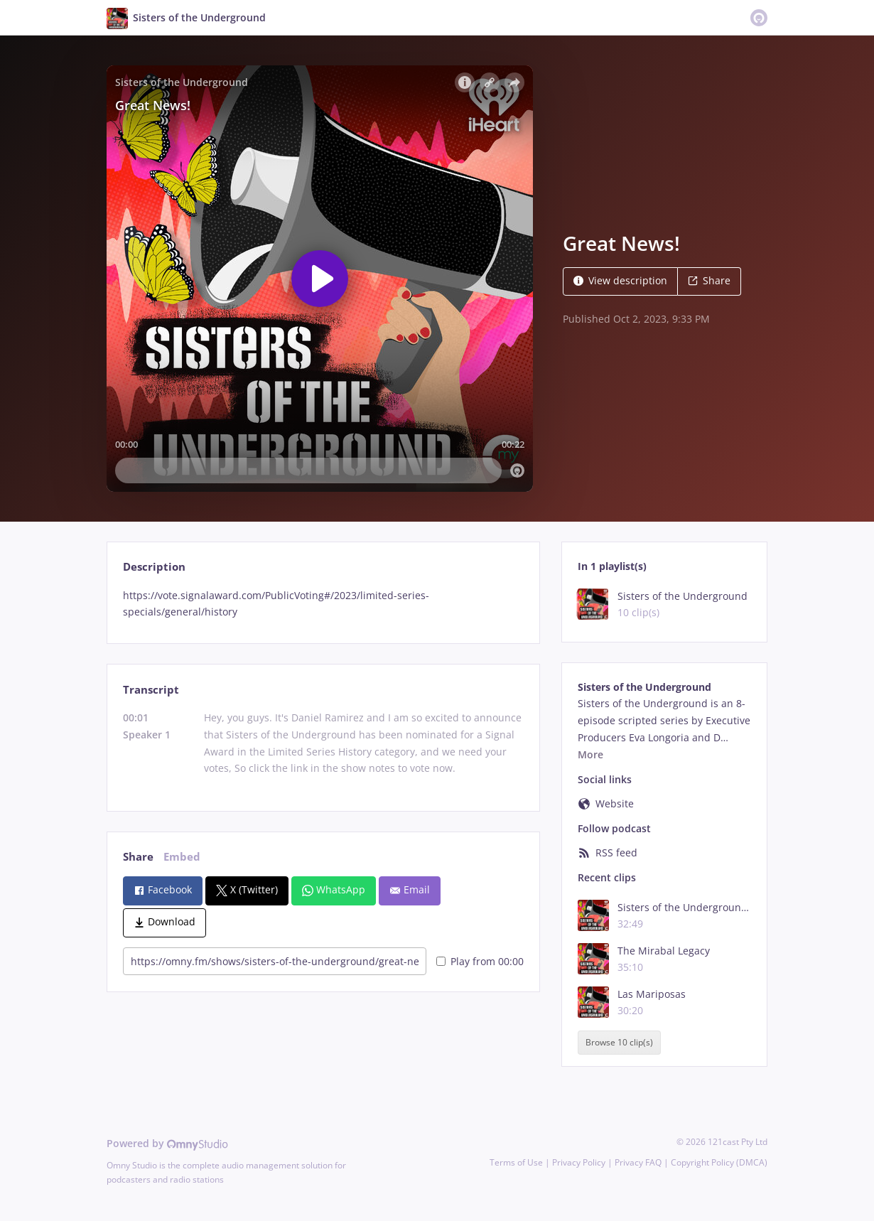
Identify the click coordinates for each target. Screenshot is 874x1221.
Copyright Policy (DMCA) (719, 1162)
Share (709, 280)
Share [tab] (138, 856)
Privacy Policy (578, 1162)
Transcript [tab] (151, 689)
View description (620, 280)
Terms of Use (516, 1162)
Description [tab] (154, 566)
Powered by (167, 1143)
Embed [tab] (181, 856)
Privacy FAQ (638, 1162)
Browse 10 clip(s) (619, 1042)
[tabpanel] (323, 604)
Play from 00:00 (480, 961)
